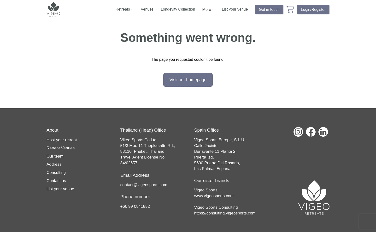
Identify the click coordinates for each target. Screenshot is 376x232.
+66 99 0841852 (135, 206)
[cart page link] (290, 9)
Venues (147, 9)
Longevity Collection (178, 9)
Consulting (56, 172)
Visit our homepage (188, 79)
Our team (55, 156)
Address (54, 164)
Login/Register (313, 9)
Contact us (56, 180)
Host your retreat (62, 140)
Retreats (123, 9)
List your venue (235, 9)
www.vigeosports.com (214, 196)
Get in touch (269, 9)
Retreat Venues (61, 148)
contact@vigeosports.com (143, 185)
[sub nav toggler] (132, 9)
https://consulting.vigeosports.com (225, 213)
